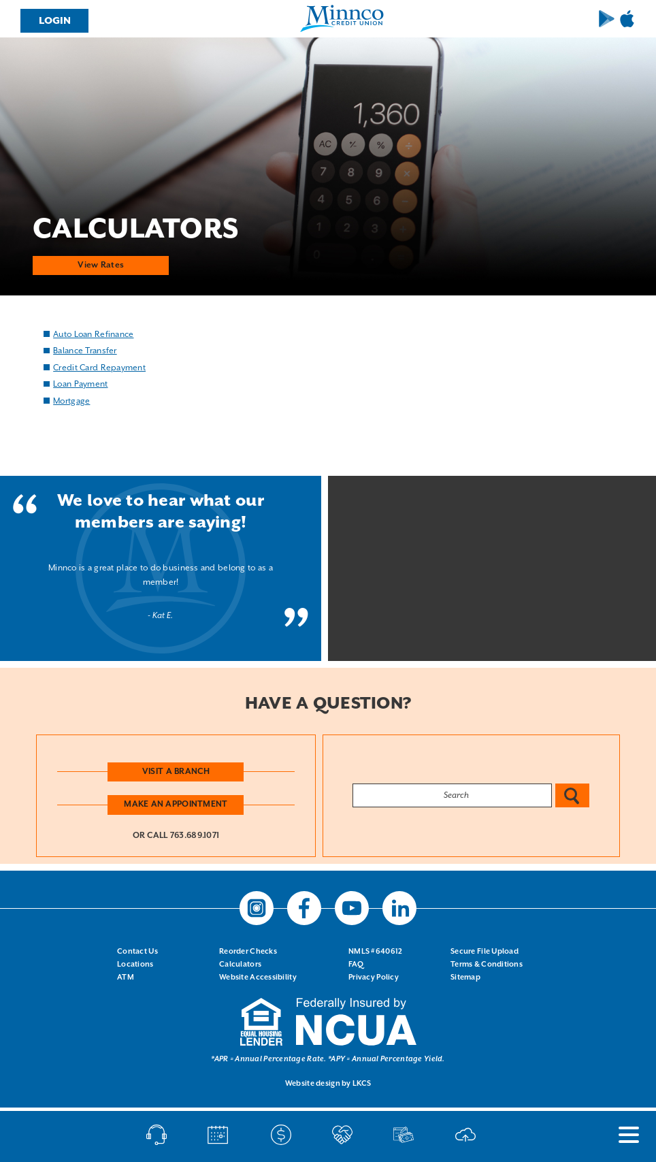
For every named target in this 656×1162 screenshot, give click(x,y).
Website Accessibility (258, 977)
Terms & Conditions (486, 965)
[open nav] (622, 1135)
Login (55, 21)
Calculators (240, 965)
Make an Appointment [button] (175, 804)
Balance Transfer (84, 351)
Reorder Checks (248, 952)
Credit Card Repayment (99, 367)
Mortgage (71, 401)
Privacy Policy (373, 977)
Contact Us (137, 952)
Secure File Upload (484, 952)
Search (572, 795)
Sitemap (465, 977)
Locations (135, 965)
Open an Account (342, 1135)
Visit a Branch (176, 771)
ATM (125, 977)
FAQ (355, 965)
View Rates (101, 264)
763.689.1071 (194, 835)
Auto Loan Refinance (93, 334)
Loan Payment (80, 384)
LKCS (361, 1084)
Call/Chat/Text (156, 1135)
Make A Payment (281, 1135)
